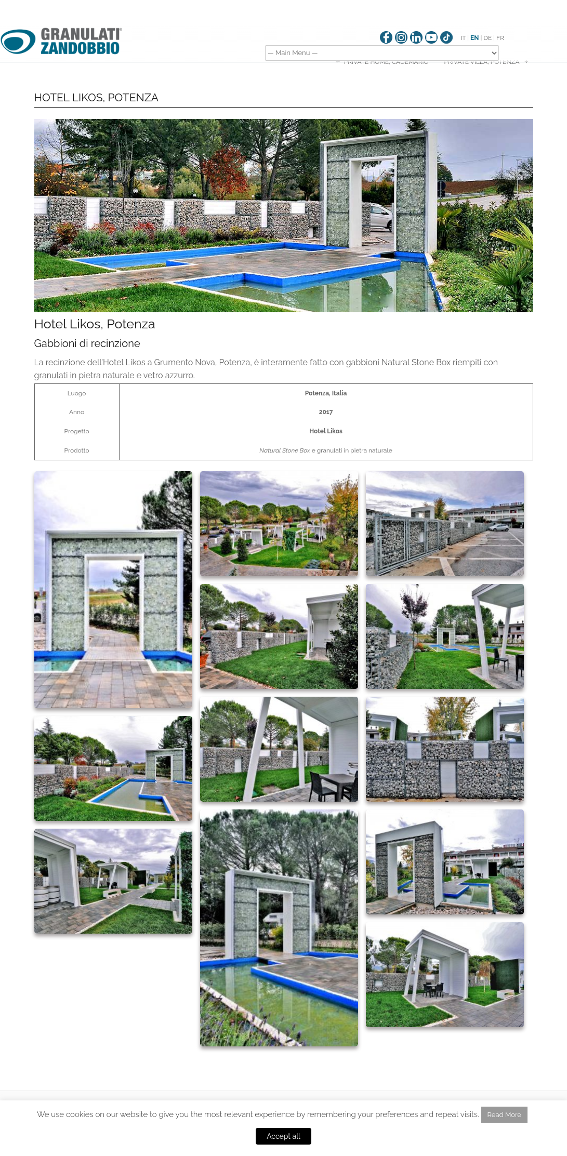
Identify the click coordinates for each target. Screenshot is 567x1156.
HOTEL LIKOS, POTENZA (96, 97)
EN (474, 38)
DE (487, 38)
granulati (329, 450)
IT (463, 38)
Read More (504, 1115)
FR (500, 38)
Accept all (283, 1136)
